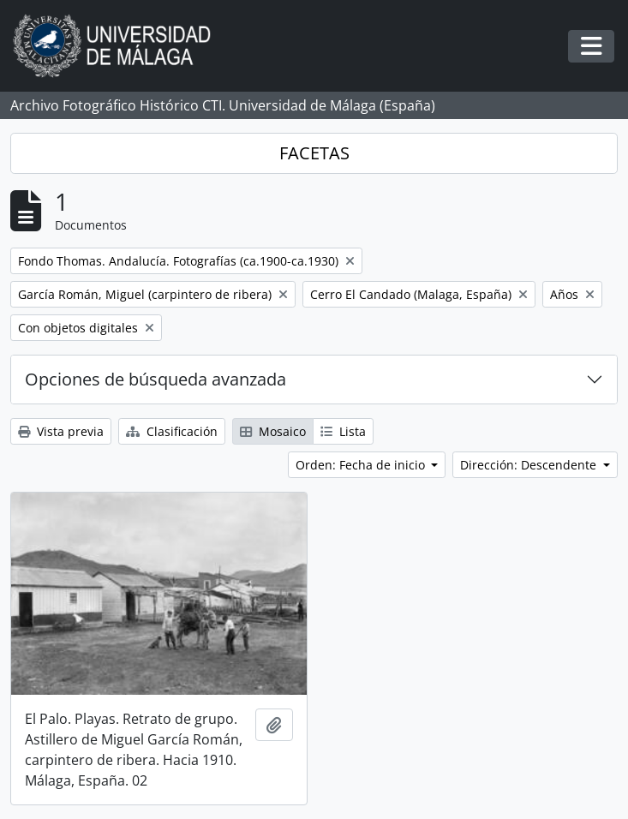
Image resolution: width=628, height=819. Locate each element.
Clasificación (172, 431)
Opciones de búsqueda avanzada (155, 379)
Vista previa (61, 431)
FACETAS (314, 152)
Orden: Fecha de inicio (362, 465)
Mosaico (273, 431)
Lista (343, 431)
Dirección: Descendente (530, 465)
